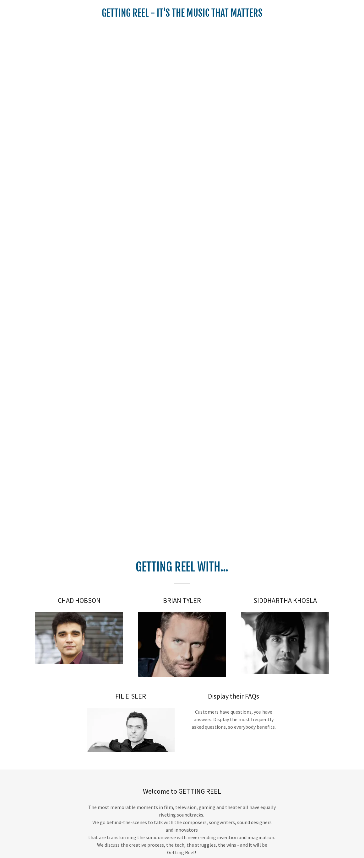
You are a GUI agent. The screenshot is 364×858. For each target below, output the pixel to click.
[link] (182, 15)
